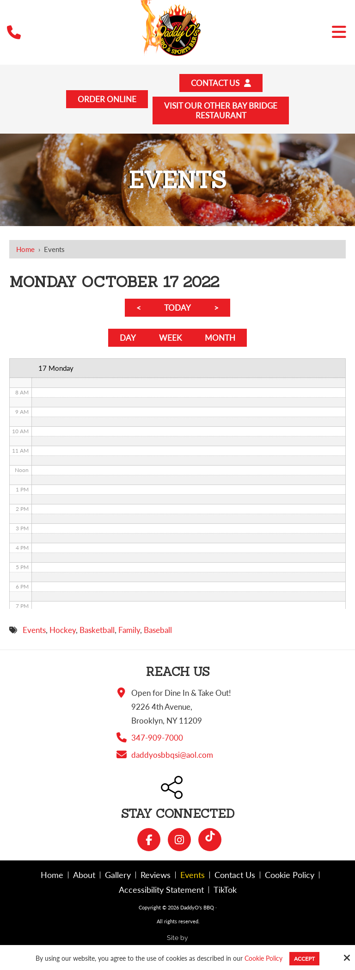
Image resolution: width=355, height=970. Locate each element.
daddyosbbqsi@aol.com (172, 755)
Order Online (107, 99)
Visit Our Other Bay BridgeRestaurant (220, 110)
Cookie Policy (263, 958)
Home (25, 249)
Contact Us (221, 83)
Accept (304, 958)
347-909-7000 (157, 738)
